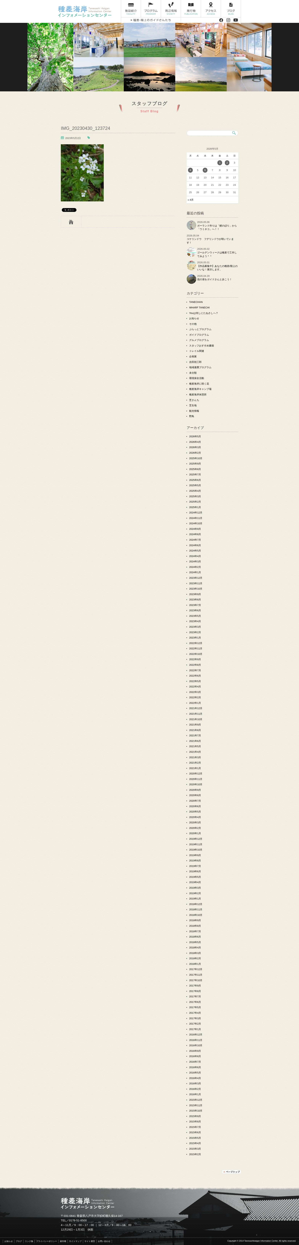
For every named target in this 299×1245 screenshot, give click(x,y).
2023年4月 (195, 621)
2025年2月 (195, 501)
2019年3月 (195, 887)
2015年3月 (195, 1148)
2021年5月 (195, 746)
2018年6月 (195, 936)
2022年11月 (195, 648)
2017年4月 (195, 1012)
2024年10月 (195, 523)
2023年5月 (195, 616)
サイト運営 (89, 1241)
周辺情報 (171, 8)
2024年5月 (195, 550)
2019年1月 (195, 898)
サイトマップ (75, 1241)
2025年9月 (195, 463)
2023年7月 (195, 605)
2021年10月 (195, 719)
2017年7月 (195, 996)
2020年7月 (195, 800)
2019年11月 (195, 844)
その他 (193, 323)
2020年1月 (195, 833)
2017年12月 (195, 969)
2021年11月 (195, 713)
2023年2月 (195, 632)
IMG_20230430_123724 (85, 128)
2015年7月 (195, 1127)
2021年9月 (195, 724)
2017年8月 (195, 991)
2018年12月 (195, 904)
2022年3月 (195, 692)
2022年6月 (195, 675)
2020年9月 (195, 789)
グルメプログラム (199, 340)
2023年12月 (195, 577)
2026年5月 (195, 436)
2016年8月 (195, 1056)
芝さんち (194, 400)
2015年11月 (195, 1105)
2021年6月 (195, 741)
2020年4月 (195, 817)
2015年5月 (195, 1137)
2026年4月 (195, 442)
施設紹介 (131, 8)
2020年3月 (195, 822)
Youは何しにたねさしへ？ (203, 313)
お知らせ (194, 318)
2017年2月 (195, 1023)
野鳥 (191, 416)
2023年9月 (195, 594)
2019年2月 (195, 893)
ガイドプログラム (199, 334)
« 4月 (191, 199)
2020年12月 (195, 773)
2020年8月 (195, 795)
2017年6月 (195, 1002)
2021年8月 (195, 730)
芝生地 (193, 405)
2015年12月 (195, 1099)
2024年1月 (195, 572)
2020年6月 (195, 806)
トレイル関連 (196, 351)
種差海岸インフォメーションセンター (88, 11)
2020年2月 (195, 828)
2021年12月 (195, 708)
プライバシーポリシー (46, 1241)
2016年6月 (195, 1067)
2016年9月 (195, 1050)
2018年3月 (195, 953)
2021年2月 (195, 762)
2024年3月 (195, 561)
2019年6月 (195, 871)
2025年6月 (195, 480)
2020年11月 (195, 779)
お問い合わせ (104, 1241)
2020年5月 (195, 811)
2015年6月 (195, 1132)
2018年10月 (195, 915)
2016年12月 (195, 1034)
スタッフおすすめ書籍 (201, 345)
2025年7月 (195, 474)
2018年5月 (195, 942)
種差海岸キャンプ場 (200, 389)
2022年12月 (195, 643)
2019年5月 (195, 876)
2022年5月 (195, 681)
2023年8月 (195, 599)
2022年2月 (195, 697)
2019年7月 (195, 866)
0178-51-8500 (78, 1220)
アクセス (211, 8)
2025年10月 (195, 458)
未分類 (193, 372)
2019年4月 (195, 882)
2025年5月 (195, 485)
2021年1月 (195, 768)
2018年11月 (195, 909)
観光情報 (194, 410)
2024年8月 (195, 534)
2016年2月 (195, 1089)
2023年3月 (195, 626)
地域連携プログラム (200, 367)
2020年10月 (195, 784)
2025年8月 (195, 469)
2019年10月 (195, 849)
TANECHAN (196, 302)
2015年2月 (195, 1154)
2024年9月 (195, 529)
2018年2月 (195, 958)
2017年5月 (195, 1007)
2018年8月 (195, 925)
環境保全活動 (196, 378)
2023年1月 (195, 637)
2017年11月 (195, 974)
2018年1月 (195, 963)
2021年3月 (195, 757)
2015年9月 (195, 1116)
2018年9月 (195, 920)
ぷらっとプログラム (200, 329)
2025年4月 (195, 490)
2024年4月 (195, 556)
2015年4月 (195, 1143)
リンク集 (29, 1241)
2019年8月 (195, 860)
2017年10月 (195, 980)
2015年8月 (195, 1121)
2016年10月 (195, 1045)
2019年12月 (195, 838)
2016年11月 (195, 1040)
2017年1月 (195, 1029)
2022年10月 (195, 654)
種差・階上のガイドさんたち (151, 20)
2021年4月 (195, 751)
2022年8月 (195, 664)
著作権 (63, 1241)
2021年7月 (195, 735)
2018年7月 (195, 931)
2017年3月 (195, 1018)
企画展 (193, 356)
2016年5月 (195, 1072)
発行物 (191, 8)
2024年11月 (195, 518)
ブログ (231, 8)
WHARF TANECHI (199, 307)
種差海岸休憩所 (198, 394)
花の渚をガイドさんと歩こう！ (214, 279)
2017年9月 (195, 985)
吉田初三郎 (195, 362)
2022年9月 (195, 659)
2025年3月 (195, 496)
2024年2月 (195, 567)
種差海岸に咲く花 (199, 383)
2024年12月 (195, 512)
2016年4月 (195, 1078)
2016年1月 (195, 1094)
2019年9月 (195, 855)
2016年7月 (195, 1061)
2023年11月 (195, 583)
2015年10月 (195, 1110)
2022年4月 (195, 686)
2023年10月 (195, 588)
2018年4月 (195, 947)
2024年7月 (195, 539)
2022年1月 (195, 703)
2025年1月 (195, 507)
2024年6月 (195, 545)
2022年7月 (195, 670)
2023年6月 (195, 610)
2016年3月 (195, 1083)
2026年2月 (195, 452)
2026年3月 (195, 447)
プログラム (151, 8)
